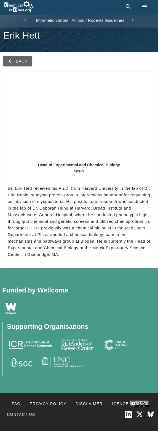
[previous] (25, 20)
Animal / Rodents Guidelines (97, 20)
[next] (132, 20)
